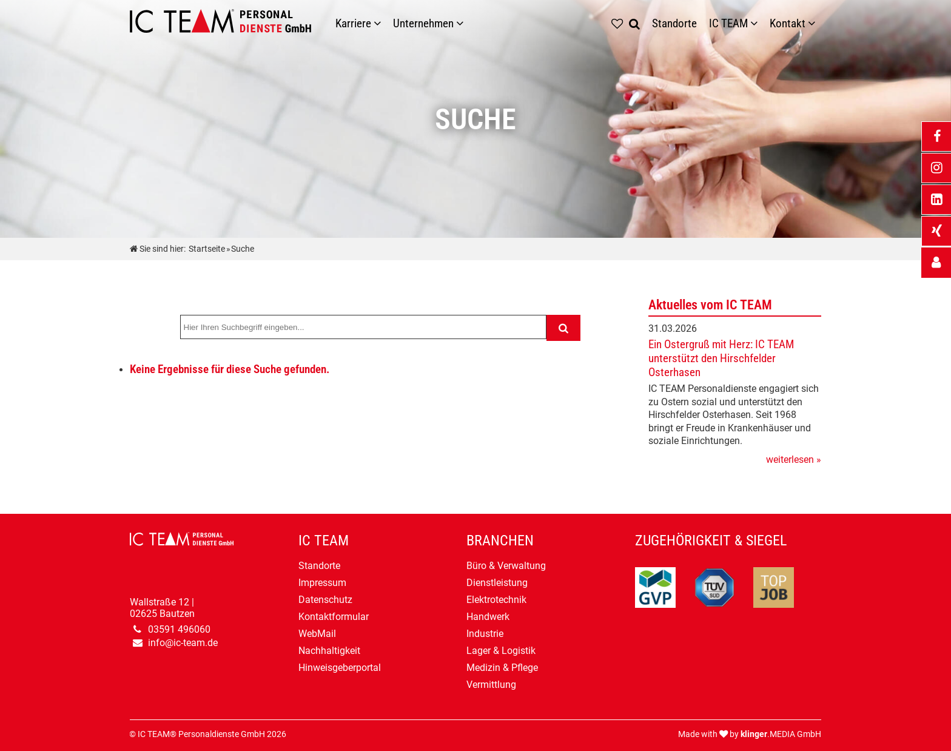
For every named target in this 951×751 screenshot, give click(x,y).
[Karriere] (380, 23)
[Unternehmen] (462, 23)
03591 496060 (179, 629)
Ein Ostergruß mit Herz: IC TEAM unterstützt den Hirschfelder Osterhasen (721, 358)
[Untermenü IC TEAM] (757, 23)
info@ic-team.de (183, 642)
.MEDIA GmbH (781, 734)
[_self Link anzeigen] (936, 263)
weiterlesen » (793, 459)
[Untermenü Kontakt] (814, 23)
